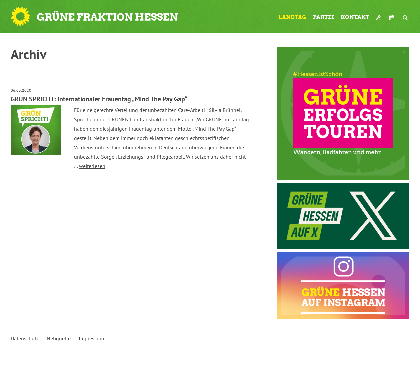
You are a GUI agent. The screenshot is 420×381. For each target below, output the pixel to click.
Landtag (292, 17)
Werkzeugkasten (379, 17)
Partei (323, 17)
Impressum (91, 338)
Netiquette (59, 338)
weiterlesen (92, 166)
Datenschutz (25, 338)
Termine (392, 17)
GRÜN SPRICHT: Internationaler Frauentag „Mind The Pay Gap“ (99, 99)
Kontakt (355, 17)
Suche (405, 17)
